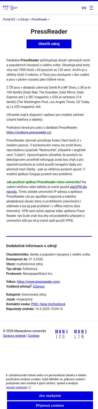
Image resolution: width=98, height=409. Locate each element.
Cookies (33, 336)
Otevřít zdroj (48, 43)
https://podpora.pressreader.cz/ (28, 132)
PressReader (39, 19)
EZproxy (39, 286)
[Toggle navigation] (90, 8)
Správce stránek (14, 336)
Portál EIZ (9, 19)
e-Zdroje (23, 19)
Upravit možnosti (18, 390)
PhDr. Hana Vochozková (48, 304)
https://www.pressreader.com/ (38, 282)
